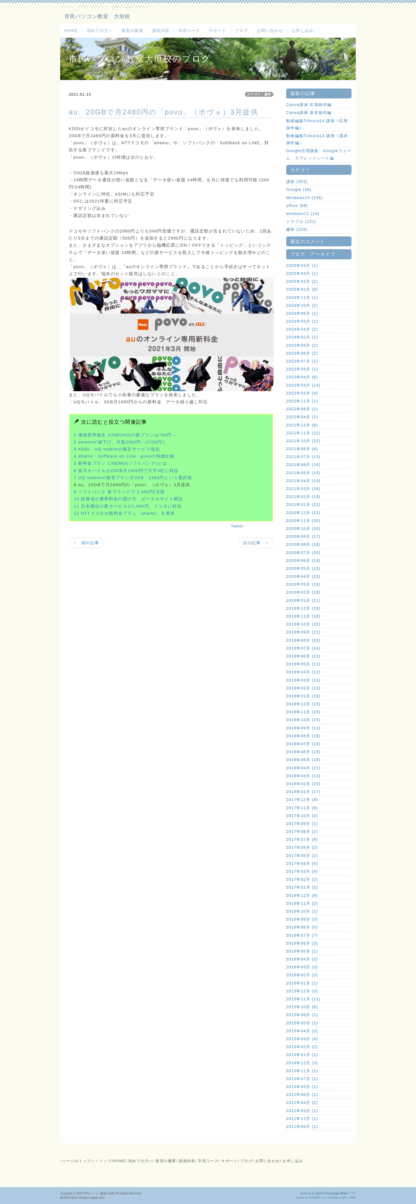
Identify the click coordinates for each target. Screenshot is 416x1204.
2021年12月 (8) (302, 425)
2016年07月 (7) (302, 935)
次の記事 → (256, 542)
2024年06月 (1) (302, 313)
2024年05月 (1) (302, 321)
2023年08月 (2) (302, 353)
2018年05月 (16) (303, 759)
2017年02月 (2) (302, 879)
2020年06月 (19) (303, 560)
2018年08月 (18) (303, 736)
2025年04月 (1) (302, 265)
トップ (105, 1161)
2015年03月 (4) (302, 1039)
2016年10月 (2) (302, 911)
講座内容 (161, 30)
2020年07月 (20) (303, 552)
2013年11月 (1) (302, 1071)
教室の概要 (132, 30)
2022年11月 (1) (302, 401)
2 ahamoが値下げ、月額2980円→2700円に (120, 442)
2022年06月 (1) (302, 409)
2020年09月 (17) (303, 536)
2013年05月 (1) (302, 1086)
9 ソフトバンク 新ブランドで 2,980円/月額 (119, 491)
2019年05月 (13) (303, 664)
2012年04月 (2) (302, 1102)
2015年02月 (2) (302, 1046)
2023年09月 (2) (302, 345)
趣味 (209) (297, 229)
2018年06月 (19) (303, 751)
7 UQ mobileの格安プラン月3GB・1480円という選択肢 (133, 477)
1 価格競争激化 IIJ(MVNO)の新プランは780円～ (125, 434)
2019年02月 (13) (303, 688)
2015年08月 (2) (302, 1015)
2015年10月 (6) (302, 1007)
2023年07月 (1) (302, 361)
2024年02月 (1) (302, 337)
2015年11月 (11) (303, 999)
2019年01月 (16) (303, 696)
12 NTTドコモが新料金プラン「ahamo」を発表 (124, 513)
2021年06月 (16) (303, 464)
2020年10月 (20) (303, 528)
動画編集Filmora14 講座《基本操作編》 (317, 139)
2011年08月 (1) (302, 1126)
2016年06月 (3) (302, 943)
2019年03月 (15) (303, 680)
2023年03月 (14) (303, 385)
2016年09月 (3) (302, 919)
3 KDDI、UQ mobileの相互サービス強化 (117, 449)
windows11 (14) (303, 213)
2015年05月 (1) (302, 1023)
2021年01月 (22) (303, 504)
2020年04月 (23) (303, 576)
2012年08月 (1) (302, 1094)
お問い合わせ (270, 30)
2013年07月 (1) (302, 1078)
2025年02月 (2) (302, 281)
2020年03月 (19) (303, 584)
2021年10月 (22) (303, 441)
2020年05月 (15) (303, 568)
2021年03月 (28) (303, 488)
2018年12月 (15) (303, 704)
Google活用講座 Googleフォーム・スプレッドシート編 (318, 154)
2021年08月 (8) (302, 449)
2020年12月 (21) (303, 513)
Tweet (237, 526)
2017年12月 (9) (302, 799)
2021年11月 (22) (303, 433)
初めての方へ (100, 30)
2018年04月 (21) (303, 768)
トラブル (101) (301, 221)
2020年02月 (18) (303, 592)
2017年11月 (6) (302, 807)
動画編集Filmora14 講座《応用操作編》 (317, 124)
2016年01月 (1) (302, 983)
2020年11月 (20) (303, 520)
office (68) (297, 205)
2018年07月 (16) (303, 744)
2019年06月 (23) (303, 656)
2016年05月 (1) (302, 951)
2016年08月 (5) (302, 927)
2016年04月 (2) (302, 959)
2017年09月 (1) (302, 823)
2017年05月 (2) (302, 855)
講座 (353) (297, 181)
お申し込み (303, 30)
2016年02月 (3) (302, 975)
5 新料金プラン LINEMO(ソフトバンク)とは (120, 463)
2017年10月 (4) (302, 815)
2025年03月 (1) (302, 273)
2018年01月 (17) (303, 791)
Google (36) (298, 189)
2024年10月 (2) (302, 305)
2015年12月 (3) (302, 991)
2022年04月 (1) (302, 417)
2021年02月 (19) (303, 496)
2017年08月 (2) (302, 831)
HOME (71, 30)
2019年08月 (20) (303, 640)
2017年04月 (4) (302, 863)
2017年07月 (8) (302, 839)
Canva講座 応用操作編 (309, 104)
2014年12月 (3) (302, 1063)
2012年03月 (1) (302, 1110)
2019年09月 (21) (303, 632)
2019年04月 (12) (303, 672)
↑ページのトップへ (77, 1161)
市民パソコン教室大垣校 (99, 1193)
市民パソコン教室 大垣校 (97, 16)
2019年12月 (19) (303, 608)
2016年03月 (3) (302, 967)
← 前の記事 (86, 542)
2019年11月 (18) (303, 616)
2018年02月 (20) (303, 783)
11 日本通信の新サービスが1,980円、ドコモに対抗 (128, 506)
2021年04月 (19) (303, 481)
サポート (218, 30)
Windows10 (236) (304, 197)
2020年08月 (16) (303, 544)
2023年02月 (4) (302, 393)
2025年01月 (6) (302, 289)
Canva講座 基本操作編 (309, 112)
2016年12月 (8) (302, 895)
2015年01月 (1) (302, 1054)
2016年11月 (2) (302, 903)
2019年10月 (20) (303, 624)
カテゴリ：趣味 (259, 94)
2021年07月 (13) (303, 457)
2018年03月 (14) (303, 776)
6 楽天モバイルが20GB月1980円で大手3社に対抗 (126, 470)
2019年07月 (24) (303, 648)
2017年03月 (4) (302, 871)
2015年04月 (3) (302, 1031)
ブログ (241, 30)
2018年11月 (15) (303, 712)
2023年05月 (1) (302, 369)
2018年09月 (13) (303, 728)
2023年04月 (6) (302, 377)
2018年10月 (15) (303, 720)
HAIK (352, 1197)
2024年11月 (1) (302, 297)
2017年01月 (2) (302, 887)
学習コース (189, 30)
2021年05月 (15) (303, 473)
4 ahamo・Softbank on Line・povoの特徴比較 (124, 456)
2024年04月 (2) (302, 329)
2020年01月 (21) (303, 600)
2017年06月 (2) (302, 847)
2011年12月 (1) (302, 1118)
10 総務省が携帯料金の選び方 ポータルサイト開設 (128, 498)
